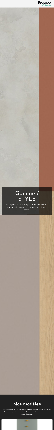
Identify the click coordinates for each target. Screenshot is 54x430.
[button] (5, 4)
